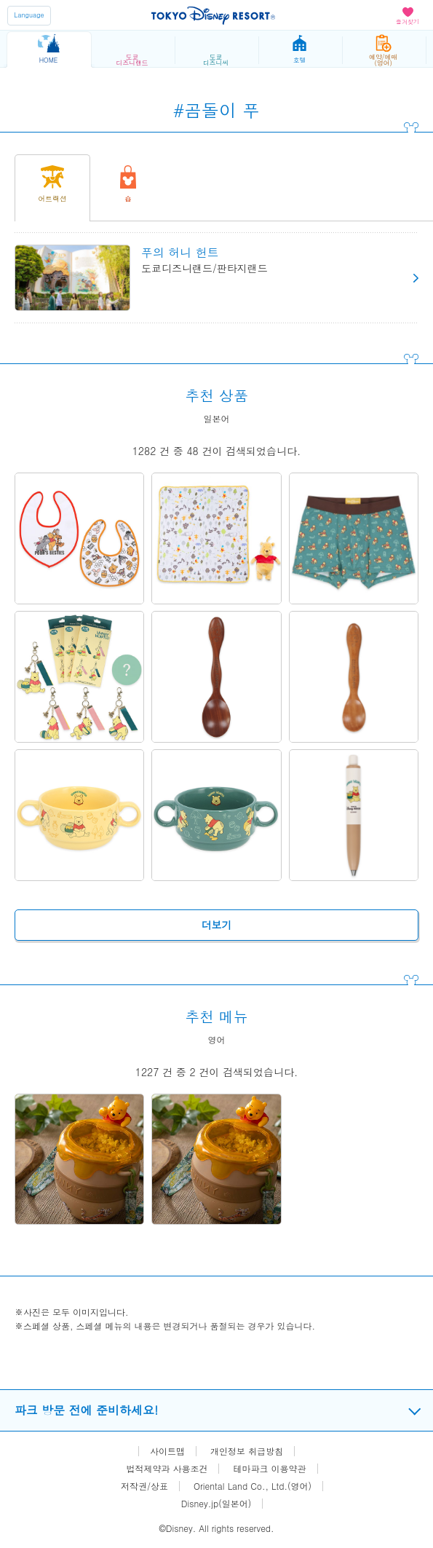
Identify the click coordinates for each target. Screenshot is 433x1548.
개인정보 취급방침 (246, 1451)
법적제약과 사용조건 (166, 1469)
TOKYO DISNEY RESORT (213, 15)
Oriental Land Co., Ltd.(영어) (252, 1486)
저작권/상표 (144, 1486)
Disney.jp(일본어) (216, 1503)
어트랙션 (52, 199)
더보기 (217, 924)
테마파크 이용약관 (270, 1469)
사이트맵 (167, 1451)
